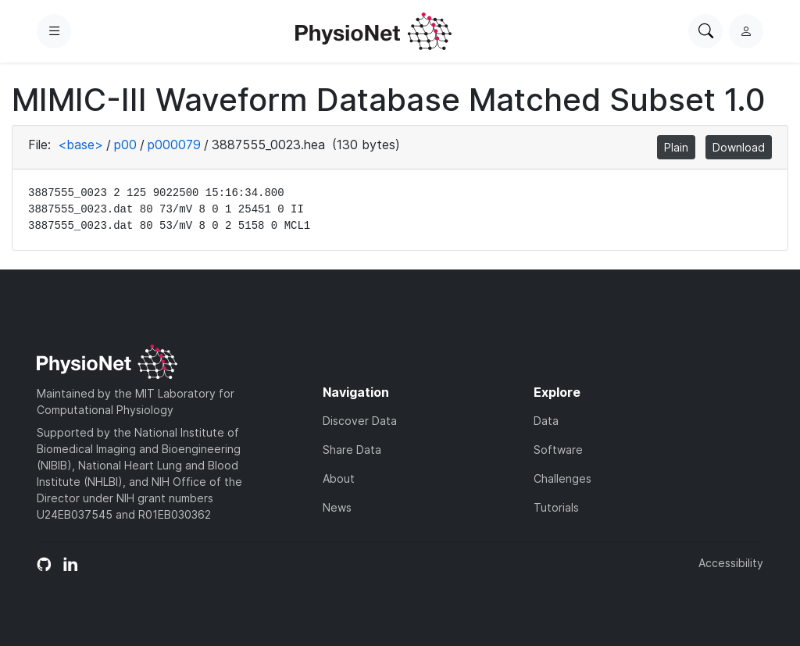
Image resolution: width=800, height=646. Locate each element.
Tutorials (556, 507)
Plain (676, 147)
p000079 (174, 144)
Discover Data (360, 420)
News (337, 507)
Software (558, 449)
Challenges (562, 478)
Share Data (352, 449)
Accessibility (730, 562)
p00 (125, 144)
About (339, 478)
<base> (80, 144)
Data (546, 420)
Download (738, 147)
